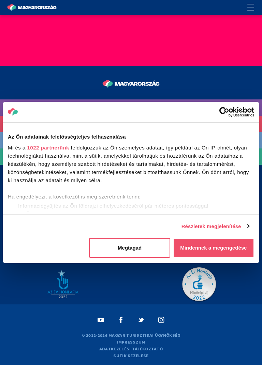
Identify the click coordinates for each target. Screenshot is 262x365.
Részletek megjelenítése (211, 226)
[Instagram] (161, 320)
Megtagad (130, 248)
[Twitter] (141, 320)
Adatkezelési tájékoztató (131, 349)
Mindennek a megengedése (213, 248)
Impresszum (131, 342)
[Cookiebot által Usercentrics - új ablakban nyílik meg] (224, 112)
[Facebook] (121, 320)
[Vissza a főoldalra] (32, 7)
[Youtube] (101, 320)
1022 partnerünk (48, 147)
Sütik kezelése (130, 356)
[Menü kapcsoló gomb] (254, 7)
